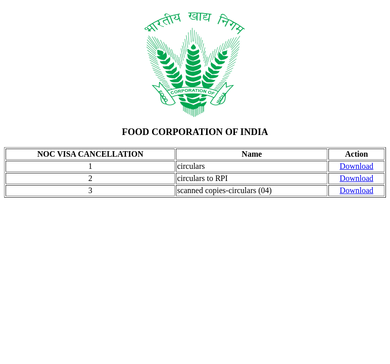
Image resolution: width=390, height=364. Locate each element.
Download (356, 166)
